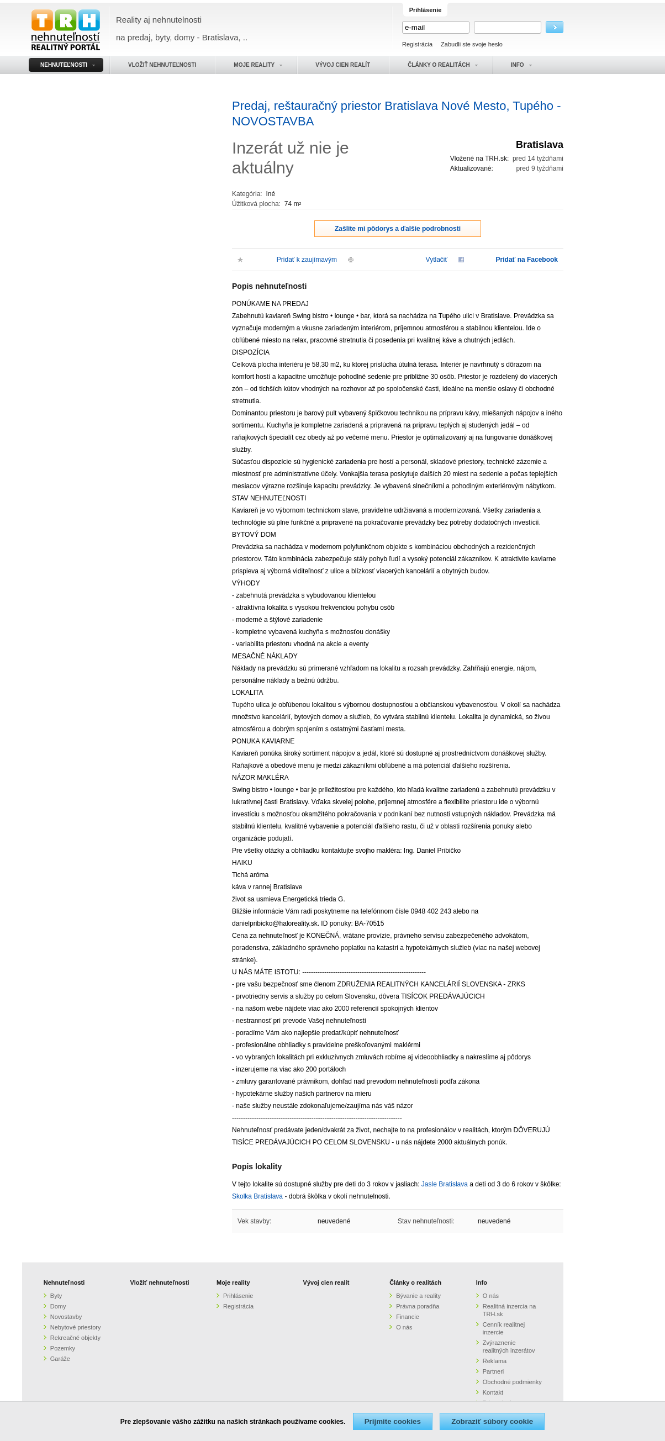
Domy (58, 1306)
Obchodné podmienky (512, 1382)
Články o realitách (415, 1282)
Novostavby (66, 1316)
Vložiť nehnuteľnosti (159, 1282)
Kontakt (493, 1392)
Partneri (493, 1371)
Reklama (494, 1361)
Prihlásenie (238, 1295)
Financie (407, 1316)
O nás (404, 1327)
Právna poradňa (417, 1306)
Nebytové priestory (75, 1327)
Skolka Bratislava (257, 1196)
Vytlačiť (436, 259)
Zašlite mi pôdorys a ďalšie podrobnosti (398, 229)
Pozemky (62, 1348)
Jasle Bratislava (444, 1184)
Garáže (60, 1358)
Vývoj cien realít (326, 1282)
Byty (56, 1295)
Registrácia (417, 44)
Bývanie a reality (418, 1295)
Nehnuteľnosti (64, 1282)
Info (481, 1282)
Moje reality (233, 1282)
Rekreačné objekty (75, 1337)
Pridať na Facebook (527, 259)
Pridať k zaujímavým (307, 259)
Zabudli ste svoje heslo (472, 44)
